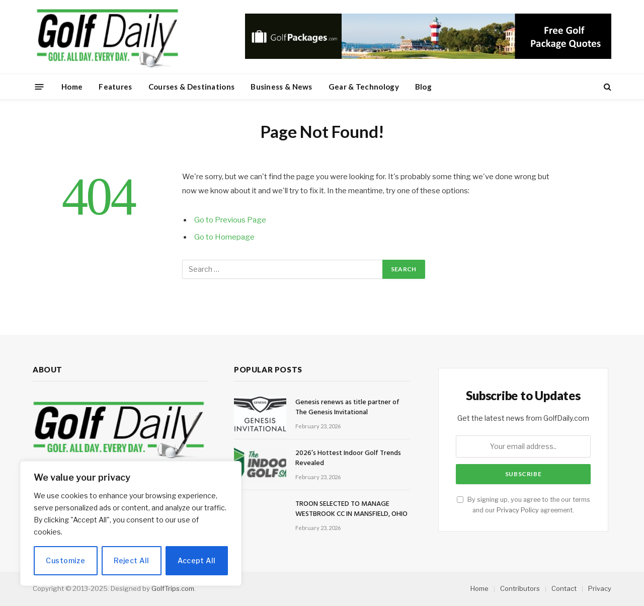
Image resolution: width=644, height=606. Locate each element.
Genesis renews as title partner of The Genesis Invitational (347, 408)
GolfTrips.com (172, 588)
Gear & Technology (364, 86)
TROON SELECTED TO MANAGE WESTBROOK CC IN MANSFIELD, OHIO (351, 509)
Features (115, 86)
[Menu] (39, 86)
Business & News (281, 86)
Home (72, 86)
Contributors (520, 588)
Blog (423, 86)
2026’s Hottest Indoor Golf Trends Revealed (348, 458)
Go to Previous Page (230, 219)
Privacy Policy (518, 510)
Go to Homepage (224, 237)
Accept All (196, 560)
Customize (65, 560)
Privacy (599, 588)
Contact (564, 588)
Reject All (131, 560)
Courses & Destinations (191, 86)
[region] (131, 523)
